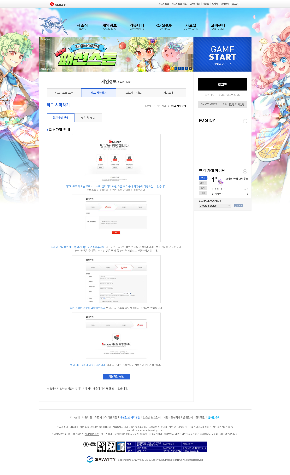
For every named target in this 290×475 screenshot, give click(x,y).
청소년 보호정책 (152, 417)
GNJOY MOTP (209, 104)
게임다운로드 (223, 64)
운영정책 (188, 417)
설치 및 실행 (88, 117)
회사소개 (75, 417)
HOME (147, 106)
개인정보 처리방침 (130, 417)
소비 (203, 188)
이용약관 (87, 417)
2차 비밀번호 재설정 (234, 104)
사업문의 (215, 417)
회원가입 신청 (116, 376)
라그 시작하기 (99, 92)
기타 (203, 193)
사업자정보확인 (92, 434)
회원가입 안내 (60, 117)
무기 (203, 178)
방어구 (203, 183)
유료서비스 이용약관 (105, 417)
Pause (190, 68)
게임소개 (168, 92)
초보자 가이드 (133, 92)
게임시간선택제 (172, 417)
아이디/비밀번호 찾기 (229, 95)
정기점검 (200, 417)
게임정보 (161, 106)
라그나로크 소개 (64, 92)
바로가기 (238, 206)
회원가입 (209, 95)
